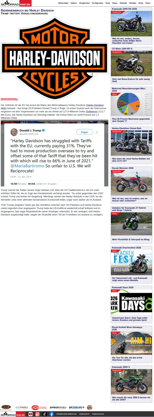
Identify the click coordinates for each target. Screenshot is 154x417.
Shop (140, 3)
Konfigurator (97, 3)
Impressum (84, 414)
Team (147, 3)
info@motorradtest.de (66, 414)
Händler (132, 3)
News (114, 3)
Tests (107, 3)
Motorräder (63, 3)
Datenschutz (98, 414)
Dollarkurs (92, 111)
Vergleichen (84, 3)
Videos (74, 3)
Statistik (123, 3)
